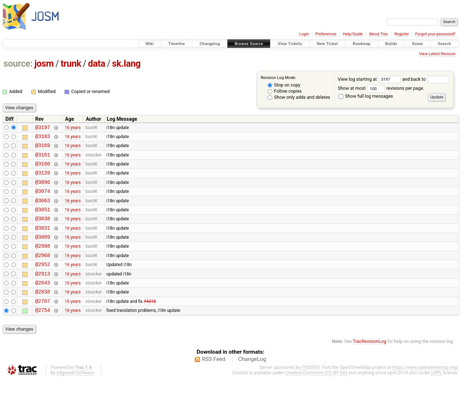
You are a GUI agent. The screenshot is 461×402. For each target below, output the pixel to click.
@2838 (42, 312)
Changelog (210, 43)
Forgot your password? (435, 34)
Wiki (150, 43)
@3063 (42, 210)
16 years (72, 128)
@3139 (42, 179)
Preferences (325, 34)
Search (444, 43)
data (96, 63)
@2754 (42, 332)
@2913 (42, 291)
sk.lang (126, 63)
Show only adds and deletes (299, 97)
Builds (391, 43)
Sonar (417, 43)
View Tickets (290, 43)
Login (304, 34)
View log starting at (370, 79)
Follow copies (285, 91)
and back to (425, 79)
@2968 (42, 271)
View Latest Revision (437, 54)
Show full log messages (366, 96)
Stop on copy (284, 85)
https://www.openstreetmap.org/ (425, 390)
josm (44, 63)
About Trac (378, 34)
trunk (71, 63)
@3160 (42, 168)
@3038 (42, 230)
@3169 (42, 148)
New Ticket (327, 43)
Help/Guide (353, 34)
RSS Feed (213, 382)
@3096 (42, 189)
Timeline (176, 43)
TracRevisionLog (369, 364)
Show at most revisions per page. (381, 88)
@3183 (42, 138)
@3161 (42, 158)
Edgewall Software (75, 395)
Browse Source (249, 43)
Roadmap (362, 43)
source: (18, 63)
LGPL (436, 395)
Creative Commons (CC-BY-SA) (316, 395)
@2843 (42, 302)
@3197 (42, 128)
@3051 (42, 220)
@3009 (42, 250)
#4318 (150, 322)
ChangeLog (252, 382)
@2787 (42, 322)
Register (401, 34)
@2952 (42, 281)
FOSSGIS (310, 390)
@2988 (42, 260)
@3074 (42, 199)
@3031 (42, 240)
